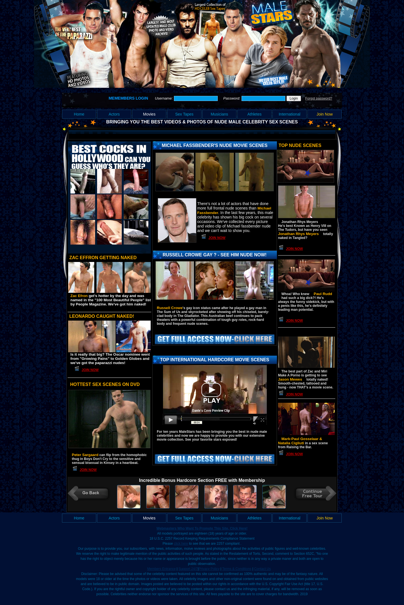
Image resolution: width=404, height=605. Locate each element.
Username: (164, 98)
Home (79, 114)
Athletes (254, 114)
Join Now (324, 114)
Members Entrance (161, 569)
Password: (232, 98)
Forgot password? (318, 98)
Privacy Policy (209, 569)
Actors (114, 114)
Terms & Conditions (236, 569)
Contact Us (262, 569)
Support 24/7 (188, 569)
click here (181, 544)
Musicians (219, 114)
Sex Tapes (184, 114)
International (289, 114)
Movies (149, 114)
